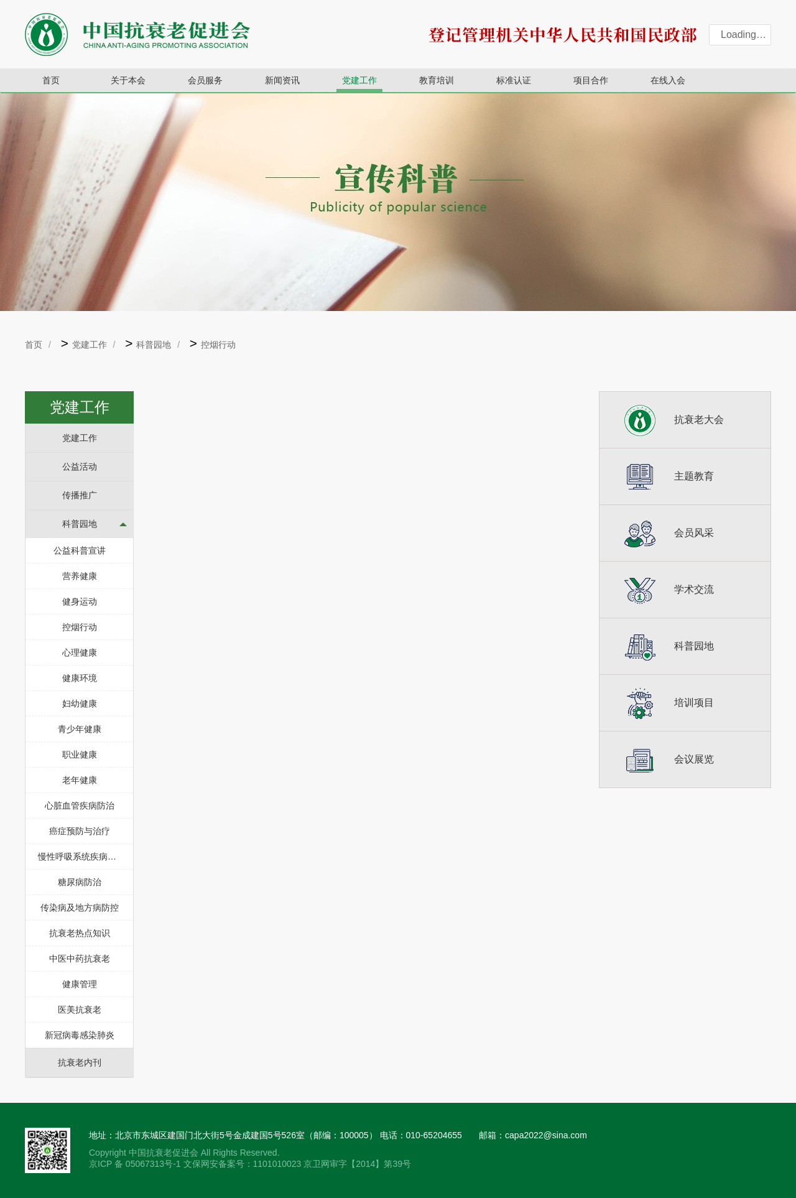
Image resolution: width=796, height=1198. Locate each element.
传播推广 (79, 495)
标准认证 (513, 80)
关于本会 (128, 80)
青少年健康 (79, 729)
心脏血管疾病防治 (79, 805)
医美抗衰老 (79, 1010)
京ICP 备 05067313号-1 (136, 1164)
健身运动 (79, 601)
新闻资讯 (282, 80)
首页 (51, 80)
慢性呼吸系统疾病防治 (81, 856)
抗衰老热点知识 (79, 933)
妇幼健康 (79, 703)
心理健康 (79, 652)
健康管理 (79, 984)
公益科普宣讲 (79, 550)
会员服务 (205, 80)
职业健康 (79, 754)
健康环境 (79, 678)
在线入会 (667, 80)
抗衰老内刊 (79, 1062)
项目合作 (590, 80)
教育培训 (436, 80)
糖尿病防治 (79, 882)
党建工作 (359, 80)
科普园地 (153, 345)
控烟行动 (218, 345)
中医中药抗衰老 (79, 959)
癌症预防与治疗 (79, 831)
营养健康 (79, 576)
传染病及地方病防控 (79, 907)
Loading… (743, 34)
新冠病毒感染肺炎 (79, 1035)
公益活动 (79, 466)
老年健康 (79, 780)
